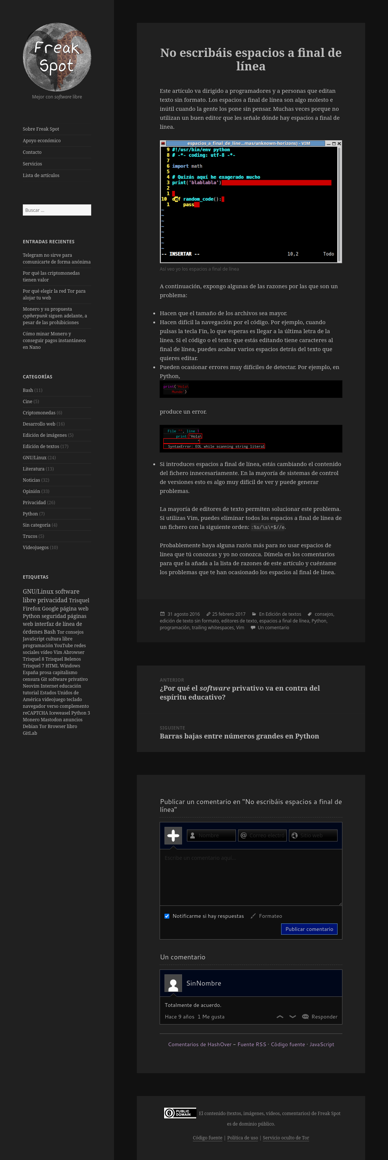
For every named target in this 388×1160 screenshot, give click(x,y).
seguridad (54, 615)
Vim (58, 652)
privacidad (53, 600)
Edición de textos (41, 446)
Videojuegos (36, 547)
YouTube (64, 645)
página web (74, 608)
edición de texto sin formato (189, 621)
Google (51, 608)
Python (30, 514)
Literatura (33, 469)
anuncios (73, 719)
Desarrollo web (39, 424)
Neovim (32, 686)
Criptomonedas (39, 412)
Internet (50, 686)
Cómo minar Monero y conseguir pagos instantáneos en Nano (54, 340)
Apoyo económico (42, 140)
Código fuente (288, 1044)
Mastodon (52, 719)
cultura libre (59, 639)
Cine (27, 401)
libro (72, 726)
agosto (181, 614)
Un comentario (273, 627)
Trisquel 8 (34, 659)
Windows (70, 666)
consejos (74, 632)
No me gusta (293, 1017)
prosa (46, 672)
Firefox (32, 608)
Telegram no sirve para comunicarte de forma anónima (57, 258)
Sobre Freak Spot (41, 129)
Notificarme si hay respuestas (204, 916)
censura (32, 679)
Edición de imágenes (45, 435)
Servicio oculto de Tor (286, 1138)
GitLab (30, 733)
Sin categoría (36, 525)
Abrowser (74, 652)
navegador (35, 706)
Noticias (31, 480)
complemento (74, 706)
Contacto (32, 152)
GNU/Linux (34, 457)
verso (53, 706)
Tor (61, 632)
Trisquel (79, 600)
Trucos (30, 536)
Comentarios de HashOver (199, 1044)
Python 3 (80, 713)
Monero (32, 719)
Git (44, 679)
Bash (28, 390)
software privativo (68, 679)
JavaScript (34, 639)
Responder (324, 1017)
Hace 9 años (179, 1017)
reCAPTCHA (36, 713)
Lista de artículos (41, 175)
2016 (195, 614)
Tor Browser (53, 726)
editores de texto (239, 621)
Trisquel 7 (34, 666)
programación (38, 645)
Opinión (31, 491)
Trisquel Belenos (63, 659)
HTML (52, 666)
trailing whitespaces (213, 627)
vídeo (47, 652)
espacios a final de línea (284, 621)
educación (70, 686)
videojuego (54, 699)
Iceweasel (60, 713)
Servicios (32, 164)
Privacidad (34, 502)
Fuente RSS (251, 1044)
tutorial (31, 692)
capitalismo (65, 672)
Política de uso (242, 1138)
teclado (74, 699)
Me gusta (280, 1017)
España (31, 672)
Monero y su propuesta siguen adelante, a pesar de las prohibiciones (55, 316)
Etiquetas (36, 577)
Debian (31, 726)
